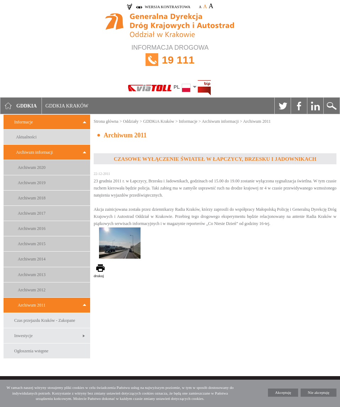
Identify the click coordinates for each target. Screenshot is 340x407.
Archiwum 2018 (31, 198)
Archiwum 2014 (31, 259)
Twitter (282, 106)
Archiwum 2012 (31, 289)
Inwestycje (23, 335)
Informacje (23, 122)
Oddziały (130, 121)
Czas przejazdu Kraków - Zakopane (44, 320)
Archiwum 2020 (31, 167)
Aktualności (26, 136)
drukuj (99, 276)
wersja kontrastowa (167, 7)
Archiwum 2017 (31, 213)
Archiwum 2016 (31, 228)
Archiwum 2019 (31, 182)
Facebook (299, 106)
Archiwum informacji (34, 152)
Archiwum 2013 (31, 274)
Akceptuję (283, 392)
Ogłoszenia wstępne (31, 350)
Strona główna (106, 121)
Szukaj (331, 106)
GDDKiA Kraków (158, 121)
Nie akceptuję (318, 392)
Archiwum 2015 (31, 243)
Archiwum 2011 (31, 305)
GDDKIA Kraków (66, 106)
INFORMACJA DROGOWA (170, 60)
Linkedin (315, 106)
